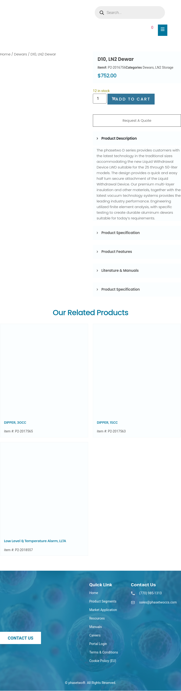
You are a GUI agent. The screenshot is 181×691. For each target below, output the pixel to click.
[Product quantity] (100, 99)
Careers (95, 635)
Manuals (95, 627)
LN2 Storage (164, 67)
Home (5, 54)
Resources (97, 618)
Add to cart (132, 99)
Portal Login (98, 644)
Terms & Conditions (103, 652)
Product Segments (102, 601)
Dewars (20, 54)
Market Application (103, 610)
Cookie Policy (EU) (102, 661)
